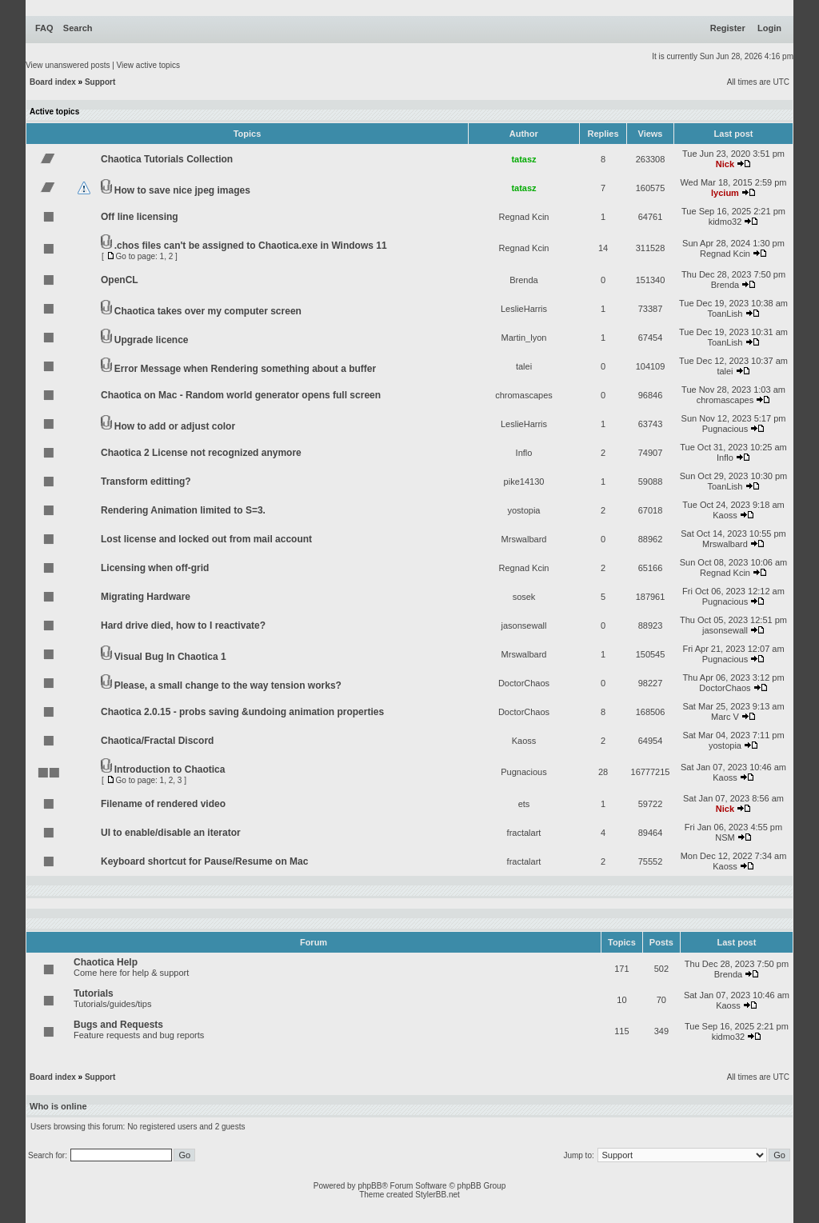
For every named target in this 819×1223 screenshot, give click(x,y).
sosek (524, 597)
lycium (725, 193)
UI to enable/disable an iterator (171, 832)
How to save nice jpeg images (182, 190)
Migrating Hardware (145, 596)
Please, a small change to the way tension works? (228, 685)
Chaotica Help (106, 962)
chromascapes (524, 395)
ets (524, 804)
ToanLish (724, 313)
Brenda (523, 280)
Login (769, 28)
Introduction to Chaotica (170, 769)
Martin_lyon (524, 337)
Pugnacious (725, 429)
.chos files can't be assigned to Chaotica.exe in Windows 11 (250, 245)
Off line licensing (139, 216)
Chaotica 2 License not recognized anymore (201, 452)
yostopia (524, 510)
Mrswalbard (524, 539)
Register (727, 28)
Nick (725, 164)
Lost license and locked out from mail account (206, 539)
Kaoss (725, 515)
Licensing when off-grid (155, 568)
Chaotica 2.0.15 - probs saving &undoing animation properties (242, 711)
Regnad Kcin (524, 217)
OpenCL (119, 280)
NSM (724, 837)
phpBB (370, 1185)
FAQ (44, 28)
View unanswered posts (68, 65)
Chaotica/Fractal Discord (157, 740)
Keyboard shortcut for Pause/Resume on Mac (204, 861)
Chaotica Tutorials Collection (167, 159)
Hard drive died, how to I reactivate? (183, 625)
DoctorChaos (523, 683)
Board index (53, 82)
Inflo (524, 453)
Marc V (725, 716)
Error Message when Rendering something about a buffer (245, 368)
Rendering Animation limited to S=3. (183, 510)
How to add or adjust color (174, 426)
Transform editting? (146, 481)
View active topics (148, 65)
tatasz (523, 159)
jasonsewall (524, 625)
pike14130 (524, 481)
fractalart (524, 832)
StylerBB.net (437, 1194)
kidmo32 (725, 221)
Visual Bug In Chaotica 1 (170, 656)
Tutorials (94, 993)
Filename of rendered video (163, 803)
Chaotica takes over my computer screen (208, 311)
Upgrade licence (151, 340)
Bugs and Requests (118, 1024)
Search (78, 28)
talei (524, 366)
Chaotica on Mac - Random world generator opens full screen (241, 395)
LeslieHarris (524, 309)
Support (100, 82)
